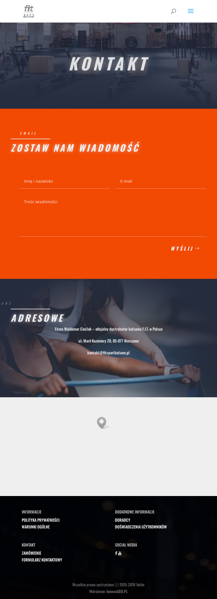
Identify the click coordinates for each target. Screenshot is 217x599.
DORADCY (122, 520)
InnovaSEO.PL (117, 591)
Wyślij (182, 251)
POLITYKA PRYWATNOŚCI (41, 520)
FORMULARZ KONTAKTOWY (42, 560)
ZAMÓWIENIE (31, 553)
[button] (103, 423)
